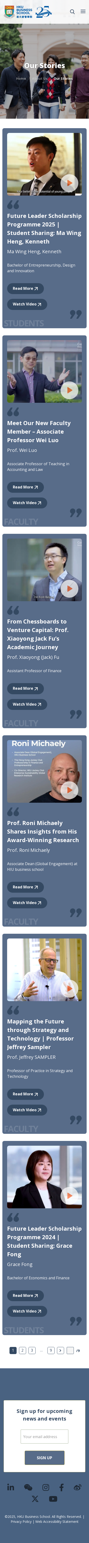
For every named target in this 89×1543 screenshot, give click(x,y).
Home (21, 78)
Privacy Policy (21, 1521)
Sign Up (44, 1457)
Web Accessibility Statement (57, 1521)
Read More (23, 288)
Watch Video (25, 304)
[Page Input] (70, 1350)
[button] (72, 12)
